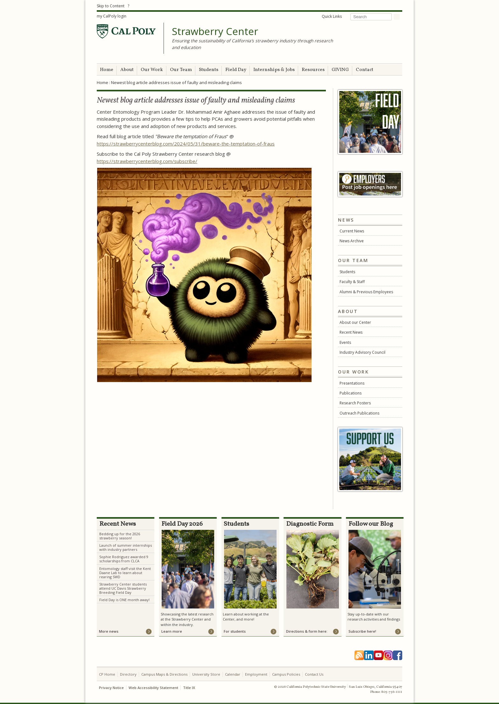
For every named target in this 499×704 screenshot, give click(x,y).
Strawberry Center (215, 31)
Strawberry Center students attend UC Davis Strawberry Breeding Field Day (123, 588)
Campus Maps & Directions (164, 674)
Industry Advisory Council (362, 352)
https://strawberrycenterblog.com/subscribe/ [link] (147, 161)
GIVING (340, 70)
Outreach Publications (359, 413)
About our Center (355, 322)
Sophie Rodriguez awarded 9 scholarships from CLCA (123, 558)
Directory (128, 674)
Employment (256, 674)
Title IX (189, 687)
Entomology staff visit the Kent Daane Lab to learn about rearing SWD (125, 572)
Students (208, 70)
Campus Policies (286, 674)
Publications (351, 393)
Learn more (171, 631)
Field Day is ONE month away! (124, 599)
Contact (364, 70)
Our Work (152, 70)
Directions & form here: (306, 631)
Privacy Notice (111, 687)
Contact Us (314, 674)
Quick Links (332, 16)
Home (106, 70)
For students (235, 631)
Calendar (232, 674)
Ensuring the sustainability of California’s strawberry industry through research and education (252, 44)
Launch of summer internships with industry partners (125, 547)
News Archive (352, 241)
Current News (352, 231)
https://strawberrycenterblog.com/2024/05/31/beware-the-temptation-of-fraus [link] (186, 143)
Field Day (235, 70)
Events (345, 342)
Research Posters (355, 403)
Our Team (181, 70)
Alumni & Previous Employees (366, 292)
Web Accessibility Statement (153, 687)
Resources (313, 70)
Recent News (351, 332)
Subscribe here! (362, 631)
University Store (206, 674)
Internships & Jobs (274, 70)
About (127, 70)
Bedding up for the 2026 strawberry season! (119, 535)
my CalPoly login (111, 16)
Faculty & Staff (352, 281)
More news (108, 631)
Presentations (352, 383)
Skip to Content (110, 6)
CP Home (107, 674)
